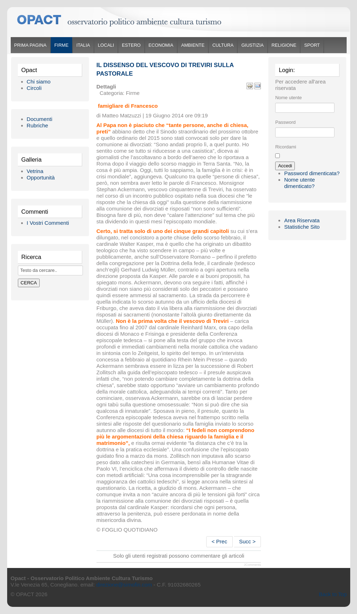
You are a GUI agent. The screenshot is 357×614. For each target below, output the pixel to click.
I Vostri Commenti (48, 223)
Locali (106, 45)
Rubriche (37, 125)
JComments (252, 565)
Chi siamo (39, 81)
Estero (131, 45)
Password (285, 122)
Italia (83, 45)
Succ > (247, 541)
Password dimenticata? (311, 173)
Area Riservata (301, 220)
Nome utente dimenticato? (299, 183)
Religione (284, 45)
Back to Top (333, 594)
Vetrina (35, 171)
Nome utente (288, 97)
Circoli (34, 88)
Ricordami (285, 146)
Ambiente (192, 45)
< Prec (219, 541)
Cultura (222, 45)
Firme (61, 45)
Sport (312, 45)
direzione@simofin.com (124, 585)
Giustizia (252, 45)
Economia (161, 45)
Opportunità (41, 177)
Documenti (40, 119)
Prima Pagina (30, 45)
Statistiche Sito (301, 227)
